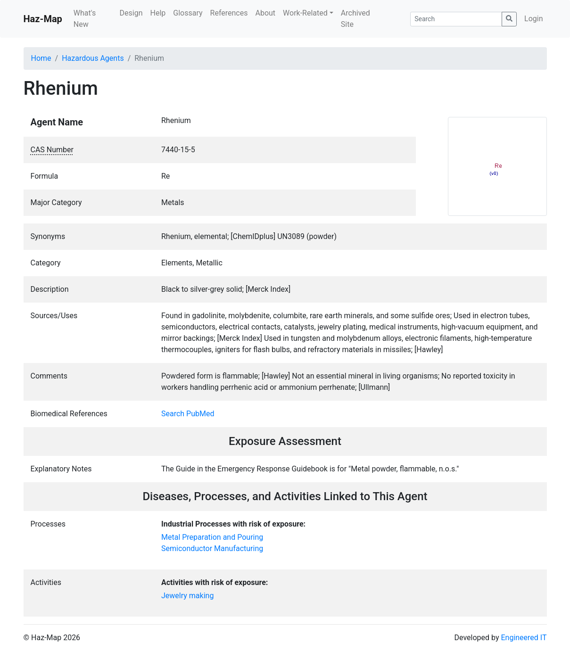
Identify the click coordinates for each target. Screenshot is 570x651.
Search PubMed (188, 413)
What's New (85, 18)
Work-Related (305, 12)
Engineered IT (523, 637)
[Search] (456, 19)
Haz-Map (43, 19)
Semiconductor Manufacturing (212, 548)
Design (131, 12)
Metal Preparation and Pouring (212, 537)
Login (533, 18)
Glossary (187, 12)
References (229, 12)
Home (41, 58)
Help (157, 12)
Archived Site (355, 18)
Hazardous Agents (93, 58)
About (265, 12)
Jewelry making (187, 595)
